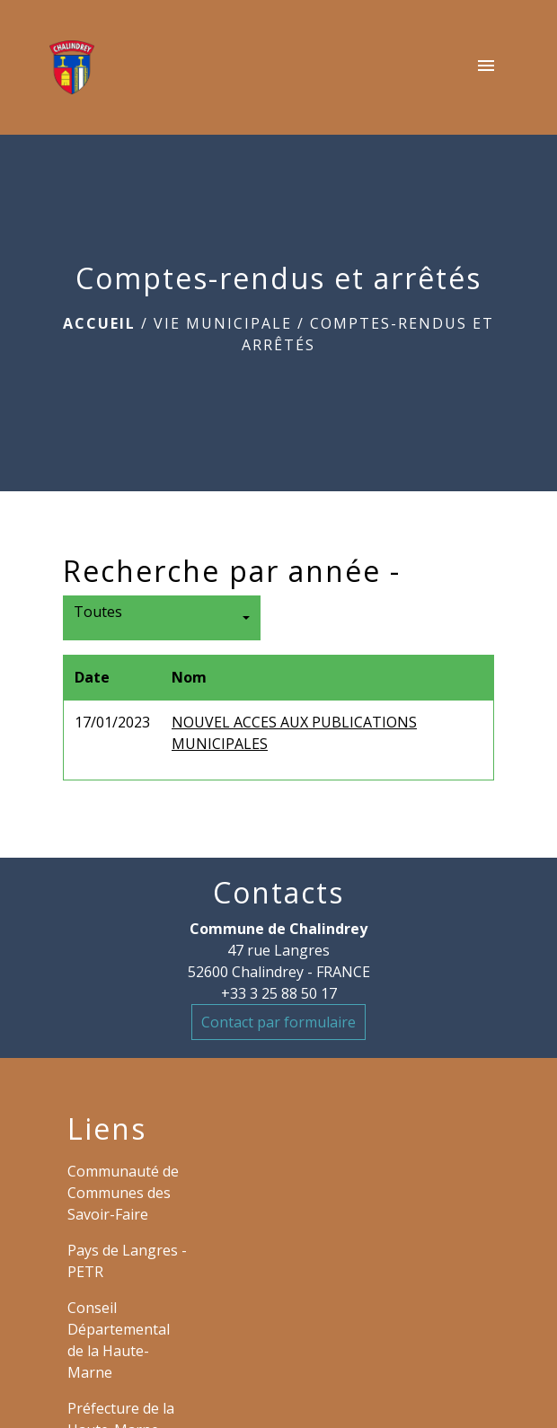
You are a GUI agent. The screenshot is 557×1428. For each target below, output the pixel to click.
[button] (162, 617)
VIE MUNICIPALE (223, 323)
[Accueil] (71, 67)
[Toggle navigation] (486, 67)
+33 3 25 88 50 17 (279, 993)
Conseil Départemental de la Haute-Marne (118, 1340)
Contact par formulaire (278, 1022)
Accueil (99, 323)
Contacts (278, 893)
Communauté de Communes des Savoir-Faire (123, 1192)
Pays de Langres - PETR (127, 1261)
